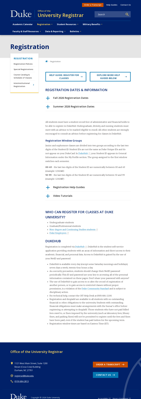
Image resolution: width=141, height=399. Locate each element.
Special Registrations (23, 69)
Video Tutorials (59, 196)
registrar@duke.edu (24, 375)
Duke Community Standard (95, 288)
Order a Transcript (92, 5)
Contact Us (125, 5)
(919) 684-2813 (21, 381)
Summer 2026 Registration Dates (70, 107)
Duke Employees (58, 233)
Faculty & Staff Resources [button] (26, 31)
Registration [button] (43, 24)
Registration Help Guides (65, 188)
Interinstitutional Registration (22, 84)
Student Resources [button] (66, 24)
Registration (23, 58)
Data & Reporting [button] (54, 31)
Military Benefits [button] (91, 24)
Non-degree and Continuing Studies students (72, 229)
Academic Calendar (23, 24)
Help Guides (111, 5)
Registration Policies (23, 64)
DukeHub (83, 153)
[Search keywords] (109, 14)
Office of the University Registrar (36, 351)
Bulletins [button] (74, 31)
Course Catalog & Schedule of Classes (23, 76)
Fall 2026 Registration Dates (67, 99)
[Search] (127, 14)
